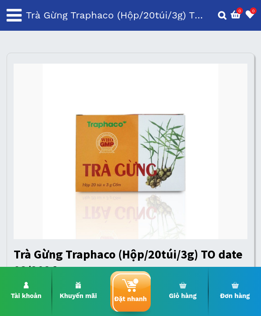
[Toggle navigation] (14, 15)
